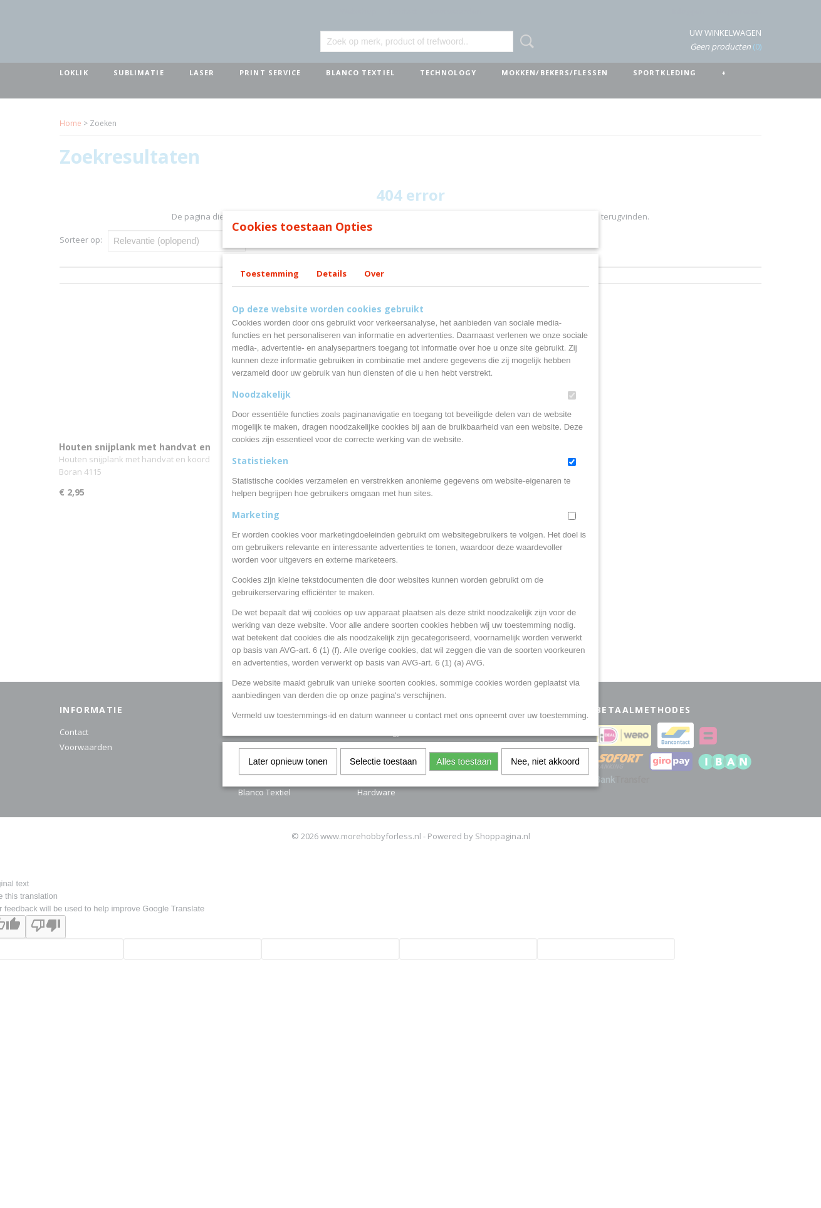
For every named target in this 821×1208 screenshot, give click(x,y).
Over (374, 289)
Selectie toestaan (383, 778)
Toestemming (269, 289)
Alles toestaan (463, 778)
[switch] (572, 412)
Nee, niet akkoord (545, 778)
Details (331, 289)
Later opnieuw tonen (288, 778)
